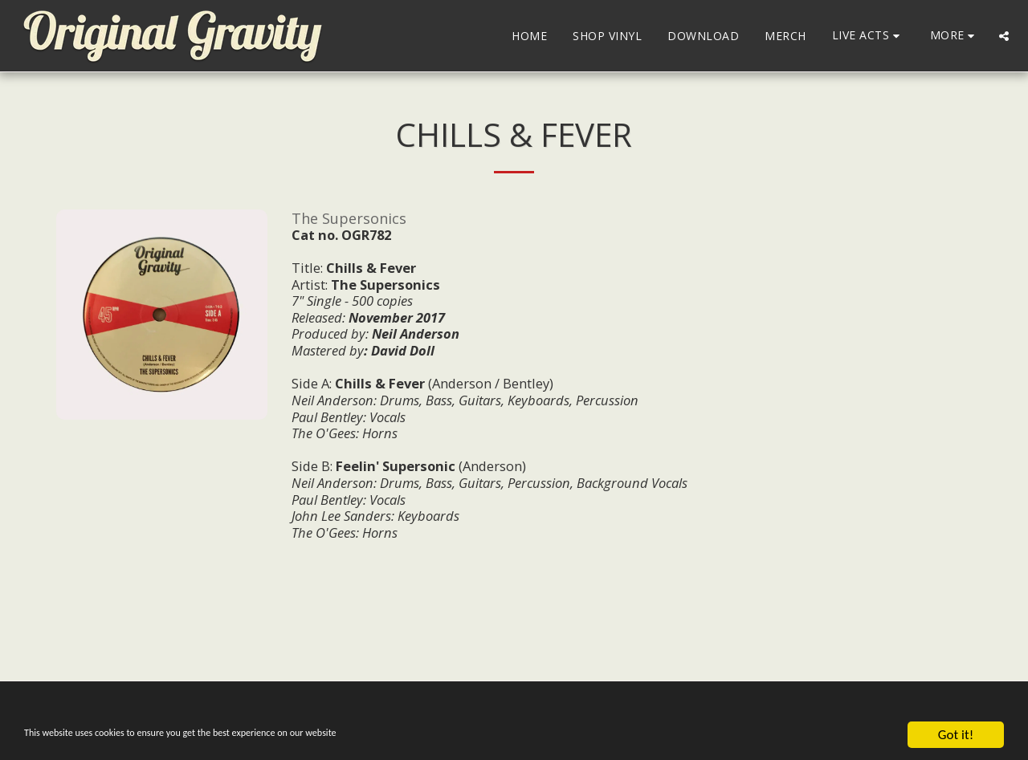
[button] (868, 35)
